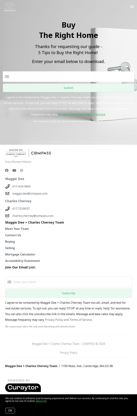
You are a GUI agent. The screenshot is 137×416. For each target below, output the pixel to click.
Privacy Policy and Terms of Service (81, 113)
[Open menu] (132, 7)
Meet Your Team (17, 229)
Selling (10, 248)
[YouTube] (14, 170)
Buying (10, 242)
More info (41, 400)
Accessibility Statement (22, 261)
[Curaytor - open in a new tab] (23, 391)
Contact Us (13, 235)
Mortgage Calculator (20, 254)
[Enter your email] (72, 281)
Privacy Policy (68, 353)
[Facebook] (6, 170)
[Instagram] (21, 170)
